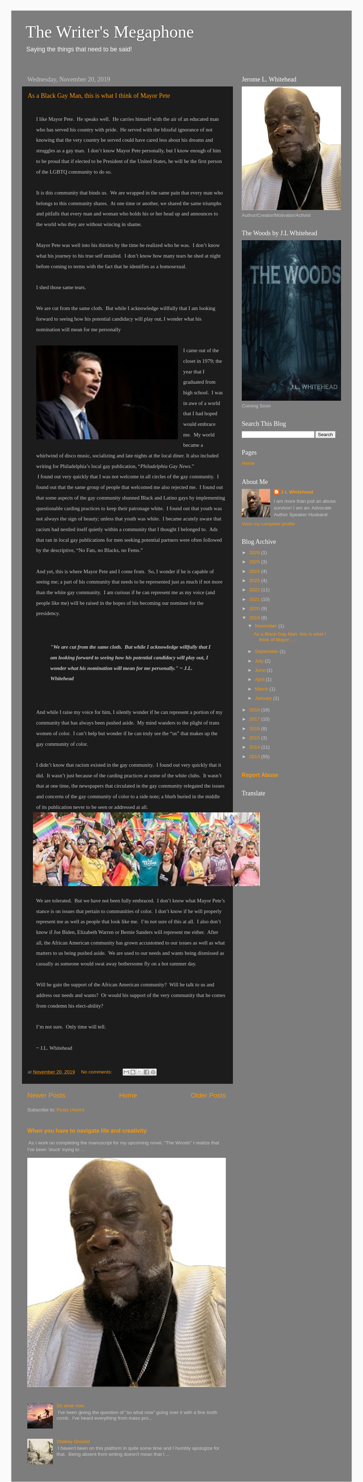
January (264, 698)
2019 (255, 617)
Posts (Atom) (70, 1109)
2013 (255, 756)
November (266, 626)
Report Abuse (260, 775)
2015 (255, 737)
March (262, 689)
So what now (70, 1405)
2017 (255, 719)
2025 (255, 561)
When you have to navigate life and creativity (87, 1131)
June (261, 670)
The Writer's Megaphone (110, 31)
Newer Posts (46, 1095)
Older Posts (208, 1095)
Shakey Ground (73, 1441)
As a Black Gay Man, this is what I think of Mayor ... (290, 636)
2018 (255, 709)
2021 (255, 599)
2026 (255, 552)
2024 (255, 571)
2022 (255, 589)
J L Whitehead (297, 492)
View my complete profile (268, 523)
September (267, 651)
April (260, 679)
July (260, 661)
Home (128, 1095)
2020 (255, 608)
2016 (255, 728)
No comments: (97, 1072)
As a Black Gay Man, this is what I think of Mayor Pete (99, 95)
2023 (255, 580)
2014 (255, 747)
